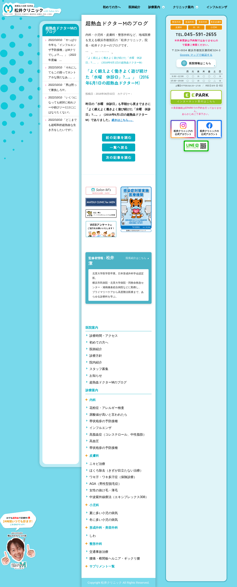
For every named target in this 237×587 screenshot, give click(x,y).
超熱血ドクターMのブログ (61, 30)
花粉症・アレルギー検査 (106, 407)
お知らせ (95, 375)
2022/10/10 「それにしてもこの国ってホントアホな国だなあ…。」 (62, 72)
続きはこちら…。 (123, 120)
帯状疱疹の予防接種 (103, 421)
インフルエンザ (216, 7)
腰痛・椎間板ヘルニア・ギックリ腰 (114, 558)
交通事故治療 (98, 551)
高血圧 (94, 441)
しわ (92, 535)
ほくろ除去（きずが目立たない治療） (116, 470)
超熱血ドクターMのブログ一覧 (118, 53)
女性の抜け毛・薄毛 (103, 490)
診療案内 (154, 7)
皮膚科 (94, 455)
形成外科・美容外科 (103, 527)
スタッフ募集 (98, 368)
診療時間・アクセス (103, 335)
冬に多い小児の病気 (103, 519)
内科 (92, 399)
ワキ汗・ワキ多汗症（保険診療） (113, 476)
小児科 (94, 505)
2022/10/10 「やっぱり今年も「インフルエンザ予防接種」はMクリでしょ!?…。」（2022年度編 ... (62, 49)
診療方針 (95, 355)
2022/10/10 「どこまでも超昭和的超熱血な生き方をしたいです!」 (62, 124)
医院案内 (91, 327)
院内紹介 (95, 362)
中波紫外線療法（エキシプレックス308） (118, 496)
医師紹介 (134, 7)
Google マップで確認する (196, 54)
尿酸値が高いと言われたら (108, 414)
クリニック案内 (183, 7)
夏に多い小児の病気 (103, 512)
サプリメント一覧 (102, 566)
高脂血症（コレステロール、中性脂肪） (117, 434)
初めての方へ (112, 7)
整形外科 (95, 543)
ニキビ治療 (97, 463)
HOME (89, 53)
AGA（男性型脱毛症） (105, 483)
